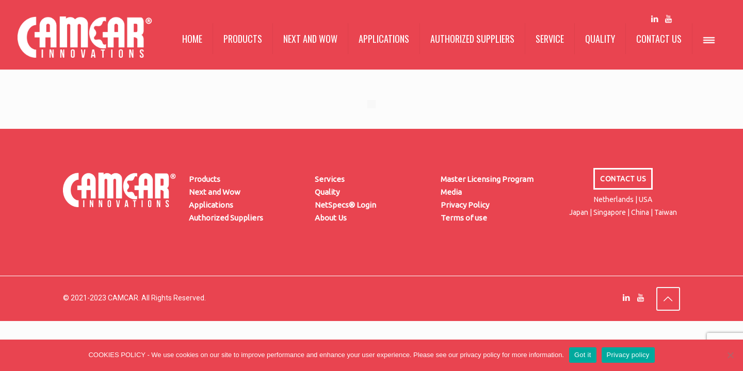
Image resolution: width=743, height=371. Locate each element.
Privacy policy (628, 355)
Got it (582, 355)
